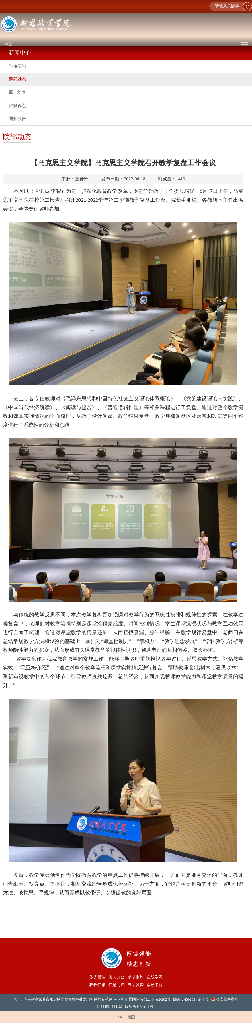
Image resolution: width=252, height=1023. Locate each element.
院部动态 (17, 79)
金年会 (203, 999)
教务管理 (97, 977)
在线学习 (155, 977)
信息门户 (116, 985)
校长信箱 (97, 985)
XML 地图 (126, 1017)
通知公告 (17, 118)
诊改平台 (155, 985)
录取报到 (136, 977)
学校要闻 (17, 66)
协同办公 (116, 977)
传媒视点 (17, 105)
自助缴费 (136, 985)
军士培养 (17, 92)
